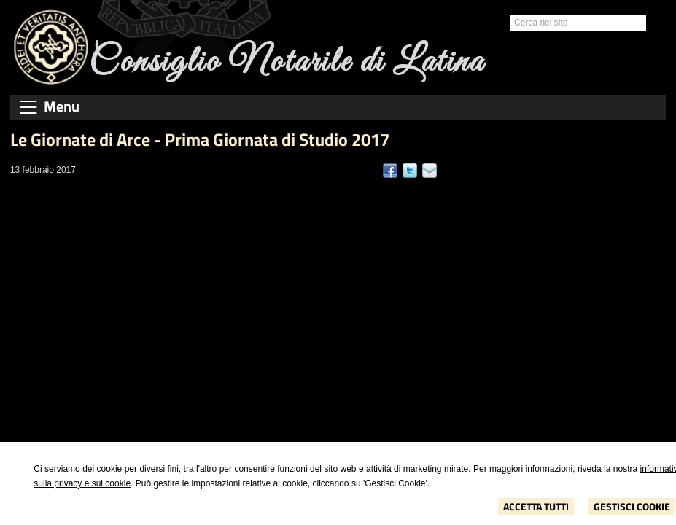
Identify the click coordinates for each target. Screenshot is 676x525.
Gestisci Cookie (632, 506)
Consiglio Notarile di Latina (286, 62)
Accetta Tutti (536, 506)
